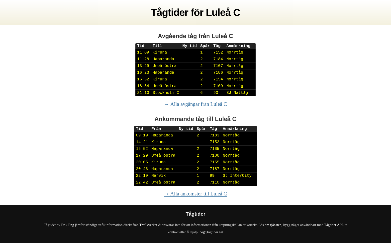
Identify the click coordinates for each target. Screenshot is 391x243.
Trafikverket (148, 225)
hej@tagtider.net (211, 232)
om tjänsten (273, 225)
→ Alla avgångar (195, 104)
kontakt (173, 232)
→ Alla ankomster (195, 193)
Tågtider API (333, 225)
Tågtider (169, 12)
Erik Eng (67, 225)
